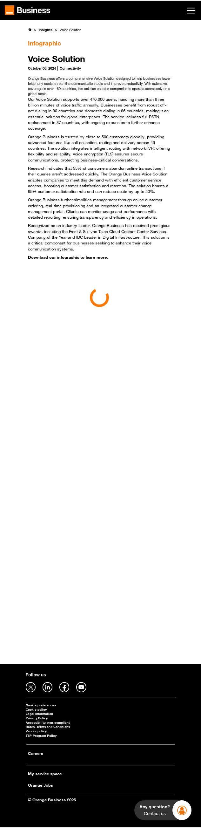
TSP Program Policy (41, 736)
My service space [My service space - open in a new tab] (45, 773)
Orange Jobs (40, 785)
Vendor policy (36, 731)
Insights (45, 29)
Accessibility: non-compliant (48, 723)
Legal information (39, 714)
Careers (35, 753)
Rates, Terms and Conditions (48, 727)
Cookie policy (36, 710)
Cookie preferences (41, 705)
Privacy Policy (37, 718)
